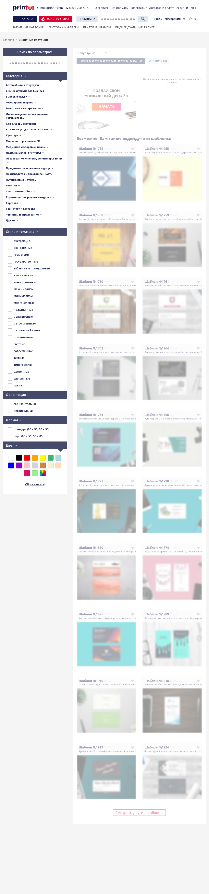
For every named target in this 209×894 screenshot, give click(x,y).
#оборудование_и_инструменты (129, 352)
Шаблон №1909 (156, 614)
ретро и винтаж (22, 323)
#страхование (173, 418)
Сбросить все (34, 484)
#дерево (194, 219)
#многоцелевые (130, 219)
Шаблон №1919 (91, 747)
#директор (120, 152)
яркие (15, 385)
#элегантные (86, 684)
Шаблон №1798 (156, 481)
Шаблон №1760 (91, 282)
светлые (16, 344)
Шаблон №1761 (156, 282)
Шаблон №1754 (91, 149)
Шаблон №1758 (91, 215)
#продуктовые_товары (121, 551)
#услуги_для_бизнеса (127, 285)
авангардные (20, 248)
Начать (106, 106)
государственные (23, 262)
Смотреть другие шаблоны (139, 812)
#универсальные (103, 152)
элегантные (19, 379)
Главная (8, 40)
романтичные (20, 337)
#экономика (202, 751)
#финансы (188, 418)
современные (20, 351)
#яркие (83, 219)
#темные (149, 219)
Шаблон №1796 (156, 415)
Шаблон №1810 (91, 548)
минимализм (20, 296)
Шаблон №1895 (91, 614)
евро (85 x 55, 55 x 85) (25, 436)
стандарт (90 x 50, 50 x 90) (28, 429)
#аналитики (187, 751)
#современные (153, 285)
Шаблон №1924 (156, 747)
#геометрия (86, 152)
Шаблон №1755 (156, 149)
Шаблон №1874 (156, 548)
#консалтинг (106, 285)
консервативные (22, 282)
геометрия (18, 255)
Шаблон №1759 (156, 215)
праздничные (20, 310)
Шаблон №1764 (156, 348)
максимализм (20, 289)
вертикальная (20, 411)
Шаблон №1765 (91, 415)
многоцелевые (21, 303)
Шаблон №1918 (156, 681)
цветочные (18, 372)
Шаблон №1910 (91, 681)
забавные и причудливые (29, 268)
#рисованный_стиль (168, 352)
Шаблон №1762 (91, 348)
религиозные (20, 317)
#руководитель (134, 418)
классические (20, 275)
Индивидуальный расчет (134, 27)
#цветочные (151, 551)
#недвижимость (133, 751)
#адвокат (116, 485)
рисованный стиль (24, 330)
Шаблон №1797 (91, 481)
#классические (180, 285)
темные (16, 358)
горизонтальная (22, 404)
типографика (20, 365)
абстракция (19, 241)
